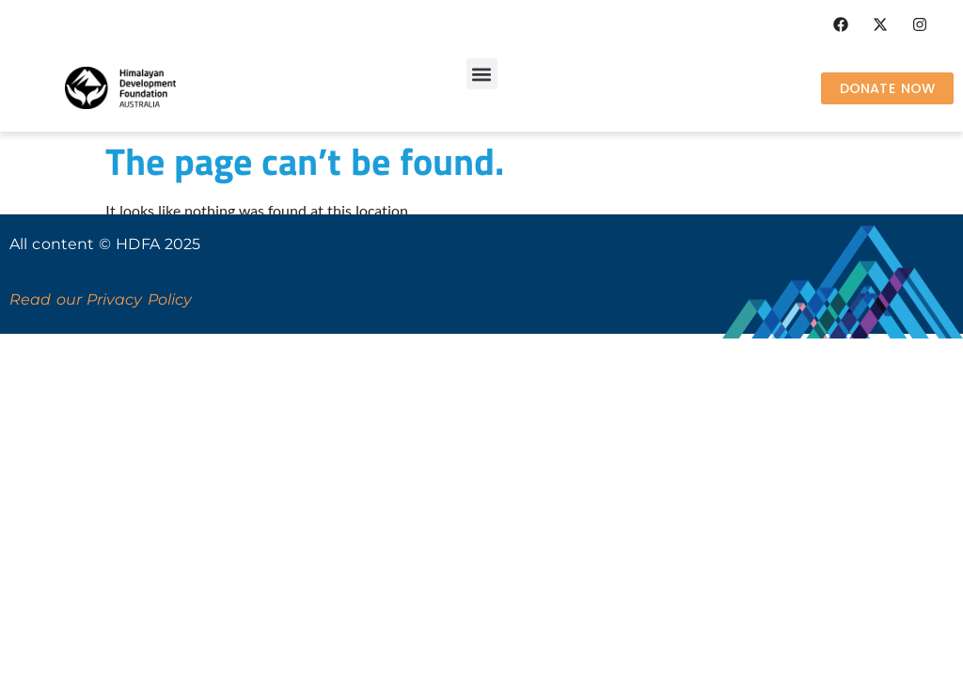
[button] (481, 73)
